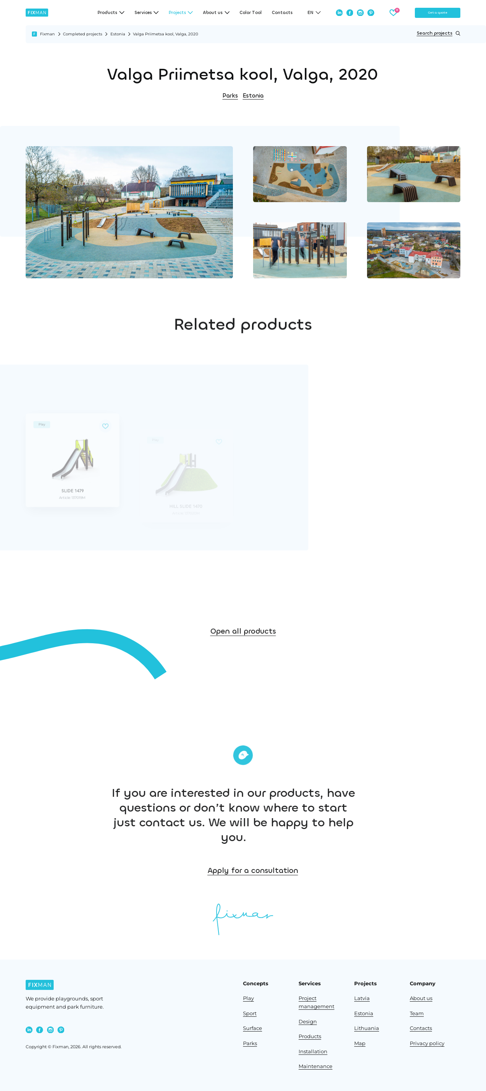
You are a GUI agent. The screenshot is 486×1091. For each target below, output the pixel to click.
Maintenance (315, 1066)
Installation (313, 1051)
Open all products (243, 649)
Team (417, 1013)
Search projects (438, 33)
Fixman (47, 34)
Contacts (282, 12)
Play (248, 998)
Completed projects (82, 34)
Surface (252, 1028)
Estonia (117, 34)
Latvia (362, 998)
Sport (250, 1013)
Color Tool (251, 12)
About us (421, 998)
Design (308, 1022)
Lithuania (366, 1028)
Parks (230, 95)
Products (310, 1036)
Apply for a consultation (307, 870)
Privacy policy (427, 1043)
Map (359, 1043)
